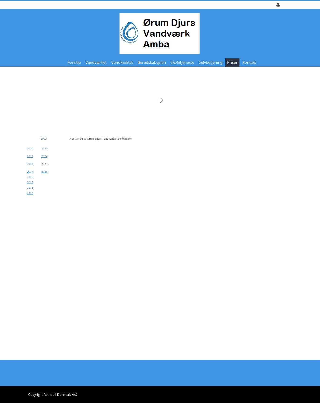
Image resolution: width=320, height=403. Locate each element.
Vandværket (96, 62)
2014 (30, 187)
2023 (44, 148)
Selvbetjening (210, 62)
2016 (30, 177)
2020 (30, 148)
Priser (232, 62)
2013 (30, 193)
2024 (44, 156)
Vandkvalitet (122, 62)
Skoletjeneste (182, 62)
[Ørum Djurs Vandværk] (158, 33)
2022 (44, 138)
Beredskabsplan (152, 62)
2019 (30, 156)
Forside (74, 62)
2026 (44, 171)
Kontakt (249, 62)
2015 (30, 182)
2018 (30, 164)
